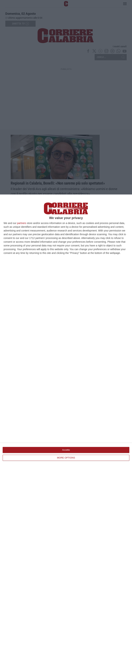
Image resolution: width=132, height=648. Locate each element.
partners (21, 223)
